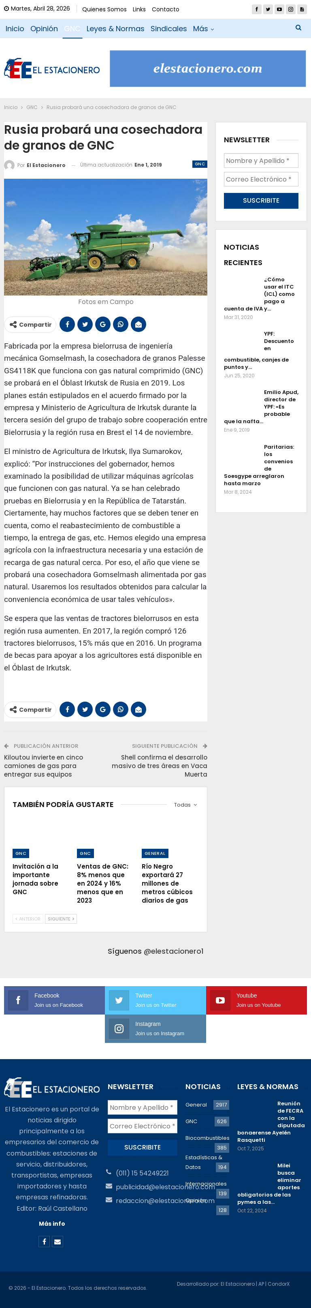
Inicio (15, 29)
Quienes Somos (104, 9)
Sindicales (169, 29)
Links (139, 9)
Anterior (27, 919)
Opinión (44, 29)
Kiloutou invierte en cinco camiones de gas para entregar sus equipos (43, 766)
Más (200, 29)
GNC (72, 29)
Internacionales (206, 1184)
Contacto (165, 9)
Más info (52, 1224)
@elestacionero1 (174, 951)
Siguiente (61, 919)
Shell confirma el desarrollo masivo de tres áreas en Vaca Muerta (159, 766)
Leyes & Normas (116, 29)
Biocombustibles (207, 1138)
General (155, 853)
